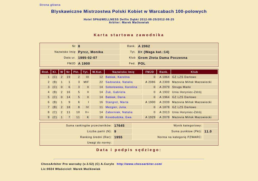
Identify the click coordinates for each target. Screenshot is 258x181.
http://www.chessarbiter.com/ (139, 163)
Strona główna (50, 4)
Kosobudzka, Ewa (119, 117)
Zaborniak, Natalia (119, 112)
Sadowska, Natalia (119, 81)
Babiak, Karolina (118, 76)
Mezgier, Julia (116, 107)
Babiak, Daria (115, 97)
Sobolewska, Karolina (121, 86)
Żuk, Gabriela (115, 92)
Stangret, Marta (117, 102)
